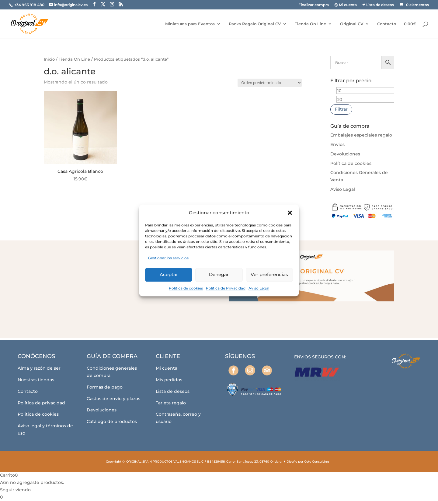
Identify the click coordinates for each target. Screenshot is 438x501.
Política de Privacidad (225, 288)
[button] (290, 213)
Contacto (386, 24)
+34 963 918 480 (29, 4)
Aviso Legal (259, 288)
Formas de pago (105, 387)
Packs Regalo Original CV (255, 24)
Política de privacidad (41, 403)
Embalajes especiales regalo (361, 135)
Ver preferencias (269, 274)
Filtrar (341, 109)
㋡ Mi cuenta (345, 5)
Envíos (337, 144)
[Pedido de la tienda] (270, 83)
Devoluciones (345, 154)
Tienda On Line (310, 24)
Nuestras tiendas (36, 379)
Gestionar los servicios (168, 258)
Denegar (219, 274)
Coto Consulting (316, 462)
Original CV (351, 24)
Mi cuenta (166, 368)
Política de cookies (186, 288)
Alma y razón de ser (39, 368)
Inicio (49, 59)
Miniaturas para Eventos (190, 24)
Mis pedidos (169, 379)
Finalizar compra (313, 5)
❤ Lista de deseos (378, 5)
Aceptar (169, 274)
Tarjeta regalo (171, 403)
